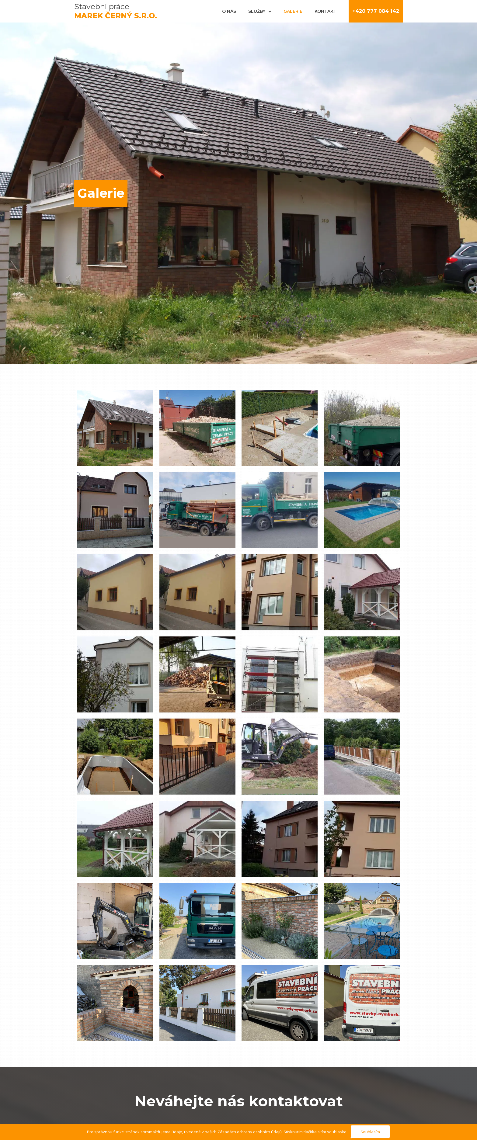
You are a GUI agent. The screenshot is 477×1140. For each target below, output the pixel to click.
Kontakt (325, 11)
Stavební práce (115, 11)
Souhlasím (370, 1132)
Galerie (293, 11)
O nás (229, 11)
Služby (259, 11)
